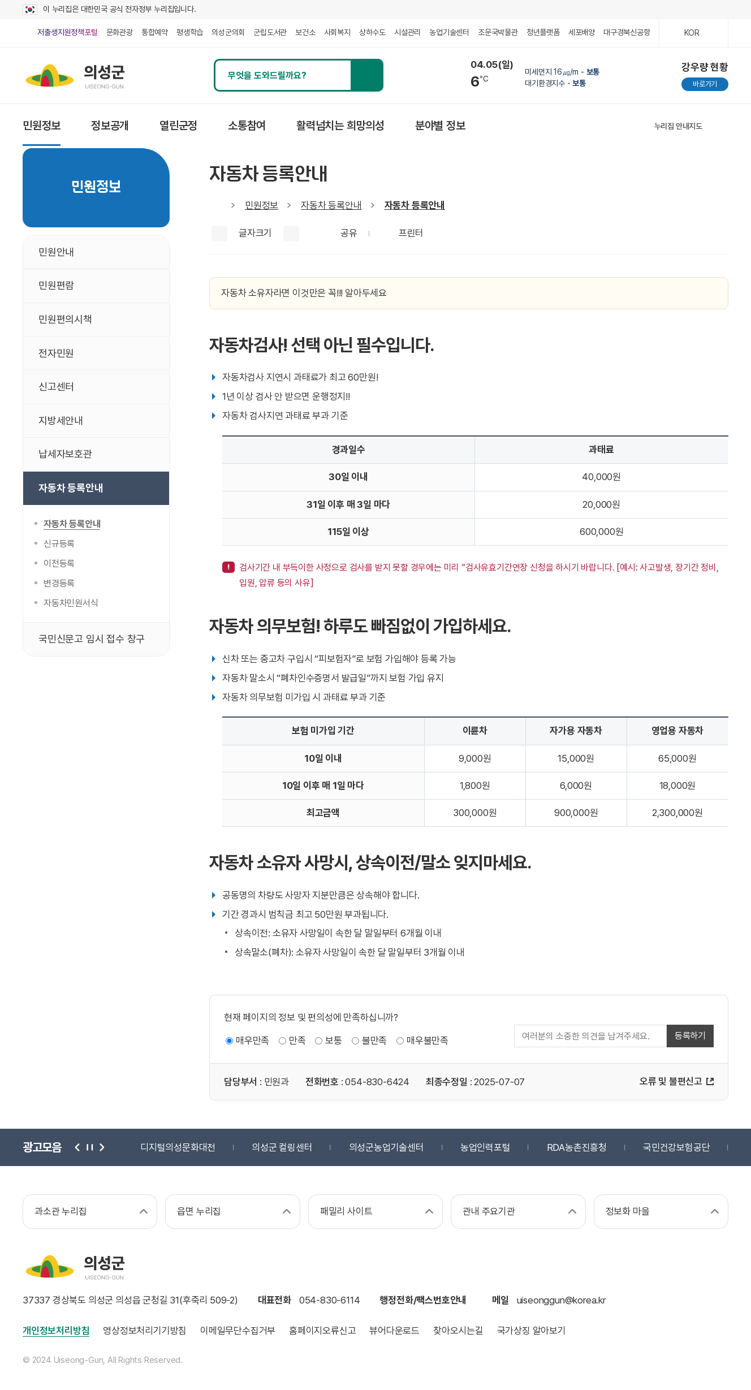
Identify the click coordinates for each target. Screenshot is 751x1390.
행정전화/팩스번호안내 (423, 1300)
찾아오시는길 (458, 1330)
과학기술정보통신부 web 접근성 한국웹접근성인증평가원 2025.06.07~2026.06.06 (700, 1313)
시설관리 (407, 32)
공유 (348, 233)
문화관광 (119, 32)
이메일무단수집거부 (237, 1330)
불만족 (374, 1040)
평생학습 (189, 32)
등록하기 (690, 1035)
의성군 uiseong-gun (75, 75)
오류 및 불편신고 (671, 1081)
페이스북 (578, 125)
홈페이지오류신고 (322, 1330)
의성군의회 (228, 32)
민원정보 (261, 205)
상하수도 (372, 32)
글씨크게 (219, 233)
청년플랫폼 (543, 32)
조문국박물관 (498, 32)
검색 (367, 75)
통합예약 (154, 32)
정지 (89, 1147)
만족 (297, 1040)
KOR (692, 32)
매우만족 (252, 1040)
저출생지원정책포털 (67, 32)
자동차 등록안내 (331, 205)
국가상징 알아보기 (531, 1330)
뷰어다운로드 (394, 1330)
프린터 (411, 233)
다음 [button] (100, 1147)
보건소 (305, 32)
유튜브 (630, 125)
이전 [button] (78, 1147)
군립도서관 (270, 32)
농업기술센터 (449, 32)
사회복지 (337, 32)
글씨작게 (291, 233)
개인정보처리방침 (56, 1330)
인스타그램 (552, 125)
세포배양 (581, 32)
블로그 (604, 125)
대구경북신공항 (626, 32)
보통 (333, 1040)
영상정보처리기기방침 (145, 1330)
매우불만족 (427, 1040)
